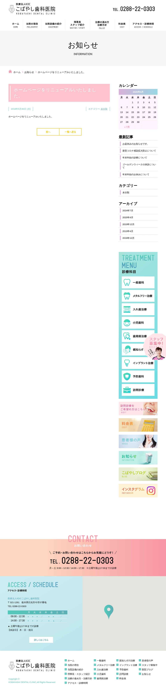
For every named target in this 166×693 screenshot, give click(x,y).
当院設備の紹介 (75, 669)
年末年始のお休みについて (135, 174)
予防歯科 (123, 669)
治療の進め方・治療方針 (80, 678)
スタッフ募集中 (150, 665)
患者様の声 (147, 660)
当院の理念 (73, 665)
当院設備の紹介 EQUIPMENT (53, 25)
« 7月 (127, 127)
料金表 (122, 678)
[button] (108, 612)
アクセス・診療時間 (78, 683)
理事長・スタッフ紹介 (79, 674)
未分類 (104, 109)
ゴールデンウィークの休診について (139, 166)
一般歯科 (101, 660)
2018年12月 (128, 238)
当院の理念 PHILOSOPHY (32, 25)
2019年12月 (128, 224)
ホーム (17, 72)
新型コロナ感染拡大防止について (139, 150)
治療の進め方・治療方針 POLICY (102, 25)
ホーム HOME (15, 25)
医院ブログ (147, 669)
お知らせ (29, 72)
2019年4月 (127, 231)
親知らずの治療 (127, 660)
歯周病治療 (102, 678)
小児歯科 (101, 674)
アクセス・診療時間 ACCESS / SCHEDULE (143, 25)
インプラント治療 (128, 665)
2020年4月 (127, 217)
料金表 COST (122, 25)
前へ (48, 132)
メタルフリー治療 (106, 665)
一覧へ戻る (70, 132)
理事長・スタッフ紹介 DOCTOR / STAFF (77, 25)
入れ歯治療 (102, 669)
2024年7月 (127, 210)
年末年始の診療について (134, 157)
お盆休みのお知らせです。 (135, 144)
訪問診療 (123, 674)
